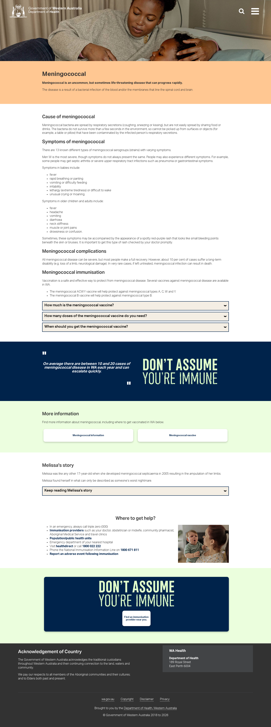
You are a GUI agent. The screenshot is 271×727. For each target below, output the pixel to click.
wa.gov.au (108, 699)
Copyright (127, 699)
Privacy (165, 699)
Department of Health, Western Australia (150, 708)
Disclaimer (147, 699)
